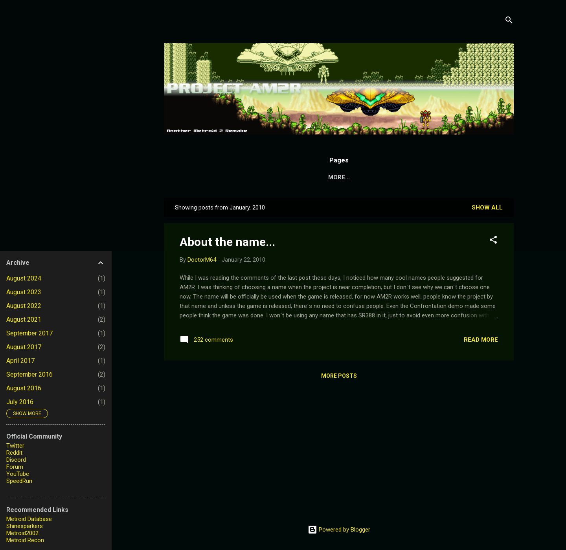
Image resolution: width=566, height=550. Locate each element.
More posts (339, 376)
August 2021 (23, 319)
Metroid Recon (25, 540)
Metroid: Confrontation (393, 177)
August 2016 (23, 388)
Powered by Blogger (339, 529)
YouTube (17, 473)
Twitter (15, 445)
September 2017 (29, 333)
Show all (487, 207)
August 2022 (23, 306)
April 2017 (20, 360)
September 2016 (29, 374)
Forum (14, 466)
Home (253, 177)
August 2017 (23, 347)
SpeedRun (19, 480)
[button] (493, 241)
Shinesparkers (24, 526)
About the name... (227, 242)
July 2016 (19, 402)
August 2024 (23, 278)
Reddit (14, 452)
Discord (16, 459)
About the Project (307, 177)
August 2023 (23, 292)
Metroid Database (29, 519)
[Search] (509, 21)
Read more (481, 339)
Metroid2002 (22, 533)
